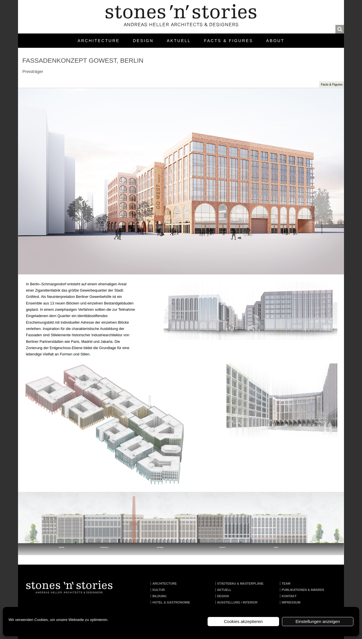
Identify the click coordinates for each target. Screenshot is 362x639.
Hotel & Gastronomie (171, 602)
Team (286, 583)
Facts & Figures (228, 40)
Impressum (291, 602)
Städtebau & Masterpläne (240, 583)
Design (143, 40)
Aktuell (179, 40)
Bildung (159, 596)
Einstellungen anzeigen (317, 621)
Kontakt (289, 596)
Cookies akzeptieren (243, 621)
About (275, 40)
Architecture (98, 40)
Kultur (158, 589)
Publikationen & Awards (303, 589)
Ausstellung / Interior (237, 602)
